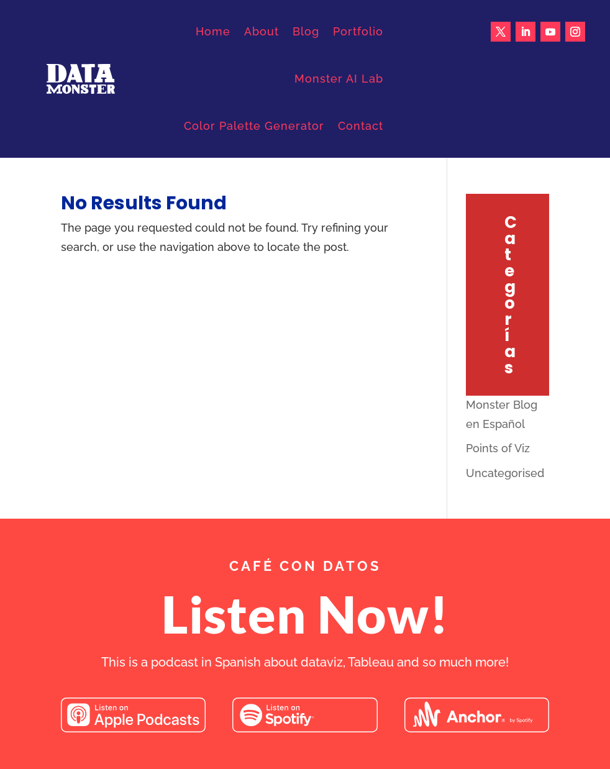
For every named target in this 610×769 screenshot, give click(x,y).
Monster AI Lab (338, 78)
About (261, 31)
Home (213, 31)
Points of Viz (498, 448)
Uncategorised (505, 473)
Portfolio (358, 31)
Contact (360, 125)
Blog (306, 31)
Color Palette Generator (254, 125)
